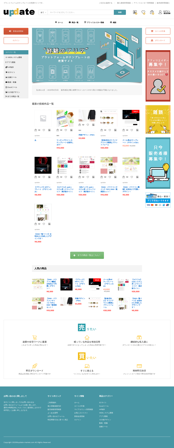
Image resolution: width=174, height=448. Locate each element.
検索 (120, 12)
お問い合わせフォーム (56, 416)
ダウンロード (158, 40)
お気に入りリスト (81, 413)
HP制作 (10, 67)
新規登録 (167, 13)
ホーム (59, 22)
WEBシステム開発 (14, 57)
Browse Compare (49, 224)
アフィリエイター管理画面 (144, 3)
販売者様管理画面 (54, 409)
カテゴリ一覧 (11, 52)
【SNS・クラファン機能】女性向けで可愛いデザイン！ (52, 284)
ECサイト (10, 72)
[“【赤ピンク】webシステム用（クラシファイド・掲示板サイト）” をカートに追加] (80, 177)
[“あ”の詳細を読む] (36, 130)
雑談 (113, 22)
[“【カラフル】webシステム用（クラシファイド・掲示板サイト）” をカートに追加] (58, 177)
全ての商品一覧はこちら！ (87, 255)
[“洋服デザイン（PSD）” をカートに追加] (80, 125)
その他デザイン (13, 92)
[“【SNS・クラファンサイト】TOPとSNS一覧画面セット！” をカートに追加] (102, 177)
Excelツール (11, 87)
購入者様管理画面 (124, 3)
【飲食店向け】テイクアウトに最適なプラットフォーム (108, 302)
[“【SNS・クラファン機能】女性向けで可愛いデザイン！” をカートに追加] (124, 177)
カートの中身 (158, 31)
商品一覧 (73, 22)
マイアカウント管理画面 (83, 409)
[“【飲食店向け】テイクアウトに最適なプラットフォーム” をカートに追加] (102, 130)
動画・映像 (11, 82)
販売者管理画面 (163, 3)
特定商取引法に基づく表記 (58, 420)
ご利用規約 (52, 402)
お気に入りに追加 (44, 130)
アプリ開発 (10, 62)
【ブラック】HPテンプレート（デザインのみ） (80, 283)
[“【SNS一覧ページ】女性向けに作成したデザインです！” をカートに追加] (36, 224)
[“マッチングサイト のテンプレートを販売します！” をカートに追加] (58, 130)
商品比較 (49, 130)
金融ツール (11, 77)
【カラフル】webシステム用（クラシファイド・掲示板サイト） (137, 284)
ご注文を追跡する (105, 3)
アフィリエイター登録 (94, 22)
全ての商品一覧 (12, 96)
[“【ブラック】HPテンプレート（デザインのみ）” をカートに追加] (36, 177)
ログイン (164, 11)
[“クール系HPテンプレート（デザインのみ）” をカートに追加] (124, 130)
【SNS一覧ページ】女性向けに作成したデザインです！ (137, 302)
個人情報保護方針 (54, 406)
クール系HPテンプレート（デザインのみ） (108, 283)
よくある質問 (53, 413)
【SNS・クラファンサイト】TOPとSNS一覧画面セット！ (52, 302)
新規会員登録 (16, 31)
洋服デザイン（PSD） (80, 299)
